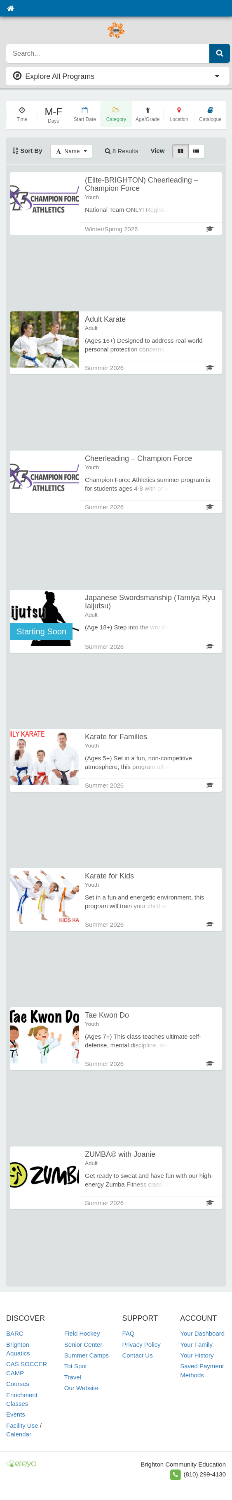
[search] (108, 53)
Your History (196, 1355)
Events (15, 1414)
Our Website (81, 1387)
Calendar (18, 1434)
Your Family (196, 1344)
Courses (17, 1383)
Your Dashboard (202, 1333)
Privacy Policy (141, 1344)
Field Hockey (82, 1333)
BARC (14, 1333)
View (157, 150)
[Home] (10, 8)
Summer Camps (86, 1355)
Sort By (27, 150)
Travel (72, 1377)
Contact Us (137, 1355)
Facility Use (22, 1425)
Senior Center (83, 1344)
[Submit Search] (219, 53)
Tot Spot (75, 1365)
